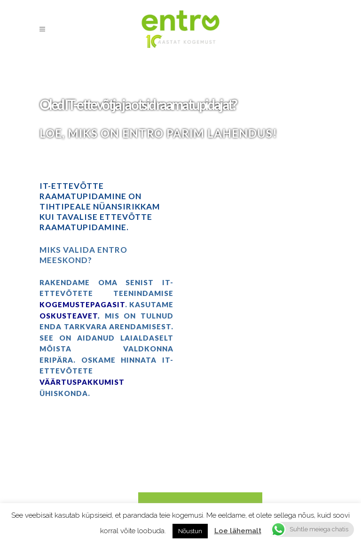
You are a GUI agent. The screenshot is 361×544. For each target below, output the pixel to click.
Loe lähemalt (237, 531)
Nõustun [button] (190, 531)
